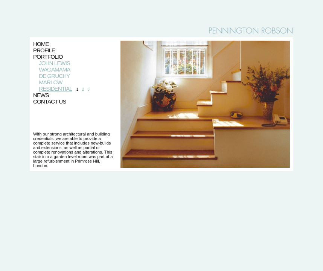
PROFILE (44, 50)
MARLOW (50, 82)
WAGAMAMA (54, 69)
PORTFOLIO (47, 56)
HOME (41, 44)
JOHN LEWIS (54, 63)
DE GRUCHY (54, 76)
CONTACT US (49, 101)
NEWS (41, 95)
